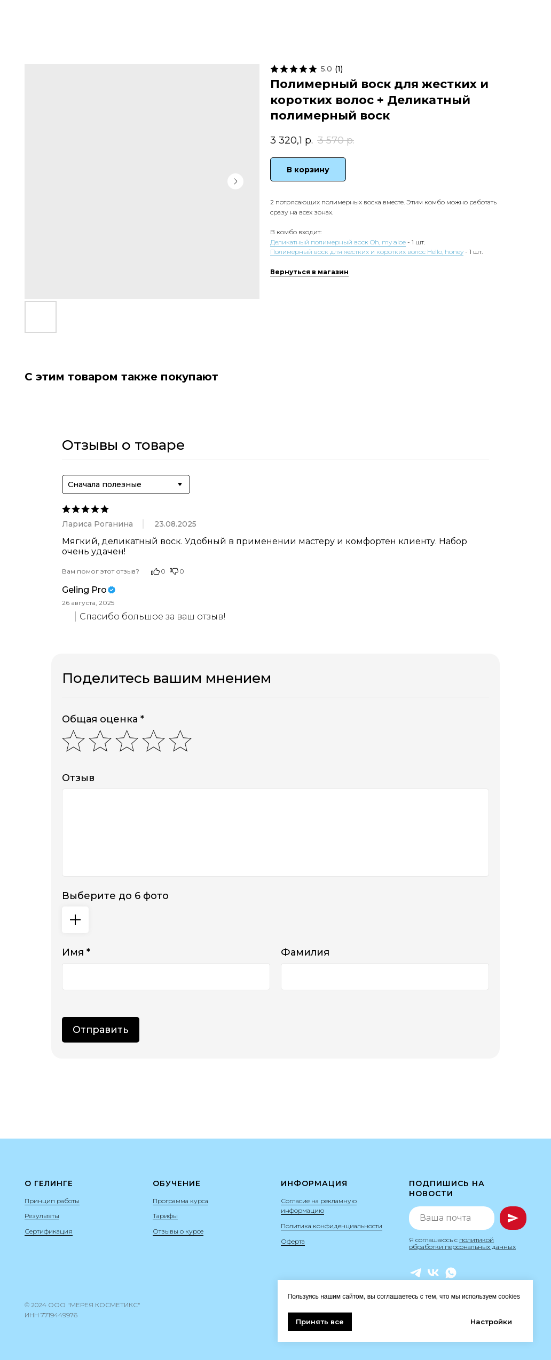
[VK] (433, 1272)
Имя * (76, 952)
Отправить (101, 1030)
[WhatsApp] (451, 1272)
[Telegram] (415, 1272)
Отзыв (78, 778)
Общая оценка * (103, 719)
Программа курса (180, 1201)
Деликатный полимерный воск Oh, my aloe (338, 242)
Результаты (42, 1216)
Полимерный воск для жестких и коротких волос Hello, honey (366, 252)
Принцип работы (52, 1201)
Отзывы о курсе (178, 1231)
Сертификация (49, 1231)
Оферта (293, 1241)
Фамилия (305, 952)
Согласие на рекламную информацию (319, 1206)
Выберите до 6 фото (115, 896)
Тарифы (165, 1216)
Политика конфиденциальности (331, 1226)
